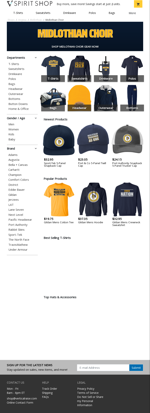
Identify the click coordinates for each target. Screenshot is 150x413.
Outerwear (15, 94)
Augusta (13, 159)
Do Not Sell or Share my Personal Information (90, 401)
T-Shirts (18, 13)
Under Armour (18, 249)
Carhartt (14, 169)
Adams (13, 154)
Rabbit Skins (16, 229)
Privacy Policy (85, 388)
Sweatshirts (43, 13)
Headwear (15, 88)
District (13, 184)
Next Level (15, 214)
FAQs (45, 397)
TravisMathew (18, 244)
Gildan (12, 194)
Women (13, 129)
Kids (11, 134)
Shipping (47, 393)
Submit (136, 368)
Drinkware (69, 13)
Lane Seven (16, 209)
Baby (11, 139)
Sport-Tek (15, 234)
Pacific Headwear (20, 219)
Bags (112, 13)
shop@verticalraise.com (22, 398)
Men (11, 124)
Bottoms (14, 98)
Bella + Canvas (18, 164)
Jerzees (13, 199)
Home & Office (18, 108)
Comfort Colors (18, 179)
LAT (11, 204)
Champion (14, 174)
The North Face (18, 239)
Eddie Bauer (16, 189)
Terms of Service (88, 393)
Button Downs (18, 104)
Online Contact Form (20, 402)
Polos (92, 13)
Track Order (49, 388)
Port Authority (18, 224)
